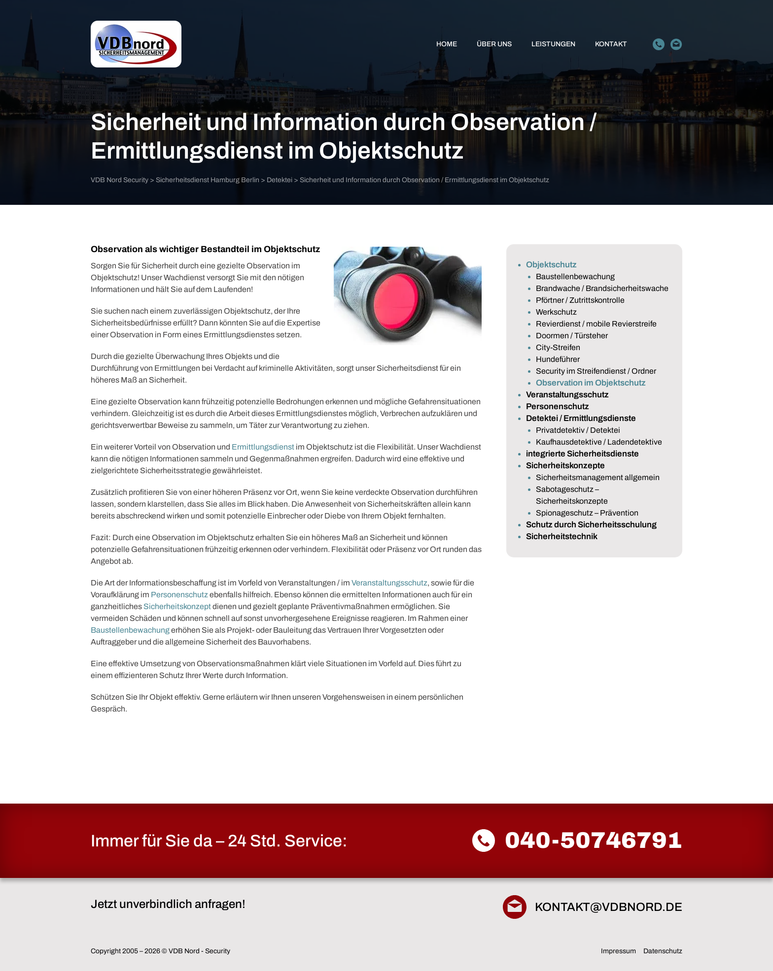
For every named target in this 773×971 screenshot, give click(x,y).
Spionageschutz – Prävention (587, 513)
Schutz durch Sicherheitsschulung (591, 524)
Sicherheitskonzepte (565, 465)
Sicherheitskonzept (177, 606)
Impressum (618, 951)
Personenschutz (179, 594)
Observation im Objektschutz (591, 383)
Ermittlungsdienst (263, 447)
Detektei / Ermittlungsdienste (581, 418)
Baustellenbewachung (130, 630)
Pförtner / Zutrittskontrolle (580, 300)
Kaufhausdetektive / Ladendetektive (599, 442)
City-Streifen (558, 347)
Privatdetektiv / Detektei (578, 430)
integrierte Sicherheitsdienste (582, 453)
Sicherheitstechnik (561, 536)
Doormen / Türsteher (572, 335)
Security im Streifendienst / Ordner (596, 371)
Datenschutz (662, 951)
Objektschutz (551, 264)
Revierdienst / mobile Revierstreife (596, 324)
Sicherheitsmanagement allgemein (598, 477)
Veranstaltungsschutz (389, 583)
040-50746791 (593, 840)
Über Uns (494, 44)
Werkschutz (556, 312)
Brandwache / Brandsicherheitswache (602, 288)
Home (446, 44)
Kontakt (611, 44)
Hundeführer (558, 359)
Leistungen (553, 44)
